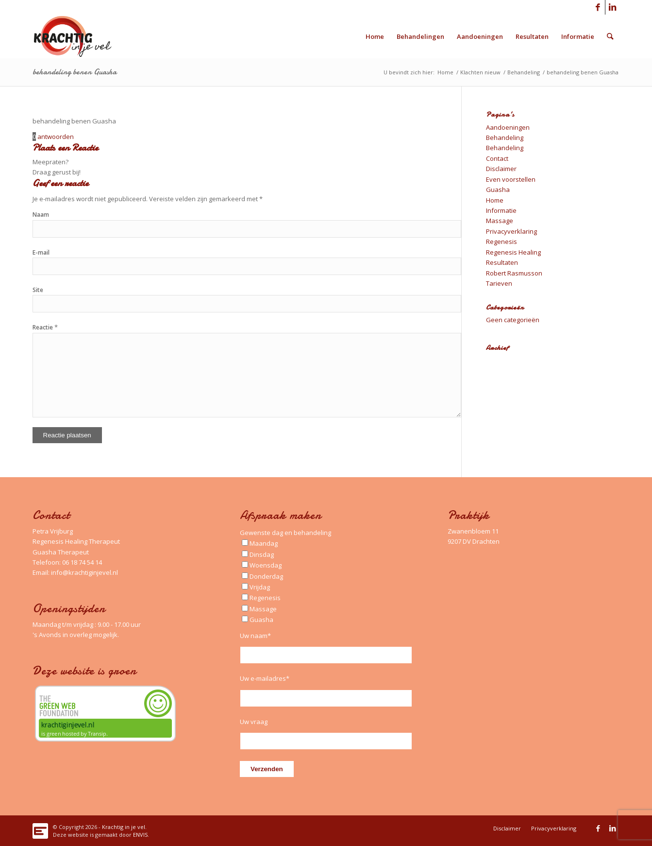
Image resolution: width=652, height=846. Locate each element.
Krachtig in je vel (123, 826)
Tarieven (499, 283)
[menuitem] (374, 36)
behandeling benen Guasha (75, 72)
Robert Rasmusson (514, 273)
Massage (499, 220)
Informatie (501, 210)
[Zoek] (610, 36)
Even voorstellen (510, 179)
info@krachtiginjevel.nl (84, 572)
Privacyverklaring (511, 231)
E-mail (41, 252)
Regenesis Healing (513, 252)
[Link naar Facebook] (598, 7)
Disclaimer (501, 168)
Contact (497, 158)
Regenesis (501, 241)
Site (38, 290)
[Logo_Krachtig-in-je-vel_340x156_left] (80, 36)
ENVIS (140, 834)
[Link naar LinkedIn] (612, 7)
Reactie (45, 327)
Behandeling (504, 137)
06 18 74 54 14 (82, 562)
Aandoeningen (508, 127)
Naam (41, 214)
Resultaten (502, 262)
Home (494, 200)
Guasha (498, 189)
